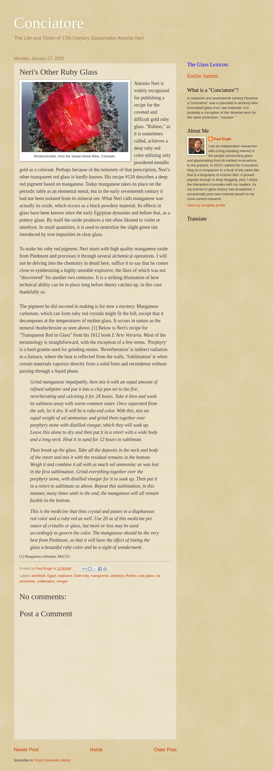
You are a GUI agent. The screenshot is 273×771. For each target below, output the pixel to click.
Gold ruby (81, 576)
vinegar (62, 581)
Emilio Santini (202, 76)
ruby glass (146, 576)
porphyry (117, 576)
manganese (100, 576)
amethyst (38, 576)
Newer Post (26, 749)
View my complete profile (206, 205)
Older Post (165, 749)
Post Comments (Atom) (53, 760)
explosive (65, 576)
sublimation (46, 581)
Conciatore (49, 23)
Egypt (51, 576)
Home (96, 749)
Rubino (131, 576)
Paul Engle (222, 139)
